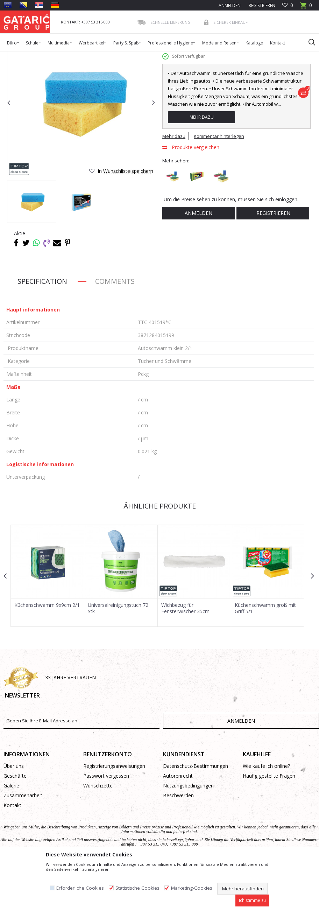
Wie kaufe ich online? (266, 819)
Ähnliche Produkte (159, 560)
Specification (42, 335)
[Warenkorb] (306, 7)
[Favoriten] (287, 5)
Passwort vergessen (106, 829)
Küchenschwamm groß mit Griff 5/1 (264, 662)
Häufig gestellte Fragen (269, 829)
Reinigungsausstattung (132, 56)
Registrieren (261, 5)
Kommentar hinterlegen (219, 190)
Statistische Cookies (137, 888)
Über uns (13, 819)
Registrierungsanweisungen (114, 819)
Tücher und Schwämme (182, 56)
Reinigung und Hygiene (82, 56)
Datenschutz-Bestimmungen (195, 819)
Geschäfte (15, 829)
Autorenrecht (178, 829)
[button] (309, 42)
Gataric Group (17, 56)
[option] (31, 255)
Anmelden (198, 267)
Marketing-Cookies (191, 888)
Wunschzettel (98, 839)
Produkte (46, 56)
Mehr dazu (201, 171)
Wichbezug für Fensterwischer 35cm (185, 662)
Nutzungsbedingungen (188, 839)
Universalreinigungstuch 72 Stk (117, 662)
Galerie (11, 839)
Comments (115, 335)
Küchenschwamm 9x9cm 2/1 (47, 659)
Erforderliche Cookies (80, 888)
